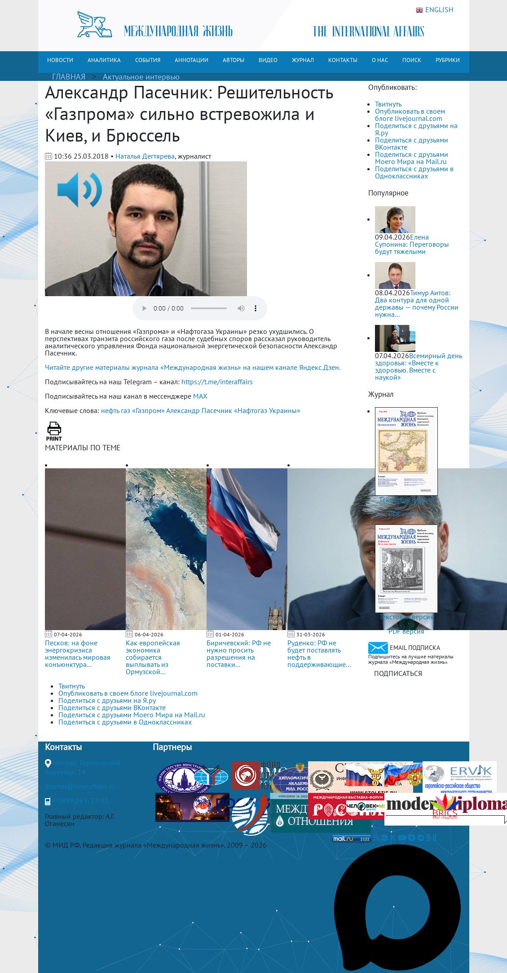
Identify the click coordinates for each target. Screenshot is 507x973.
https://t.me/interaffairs (217, 381)
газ (125, 410)
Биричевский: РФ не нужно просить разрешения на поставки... (239, 653)
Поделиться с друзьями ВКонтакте (411, 143)
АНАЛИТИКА (104, 60)
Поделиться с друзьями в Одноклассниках (414, 172)
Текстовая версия (406, 499)
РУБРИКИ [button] (448, 60)
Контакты (63, 747)
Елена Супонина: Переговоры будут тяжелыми (412, 244)
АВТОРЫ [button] (233, 60)
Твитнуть (388, 103)
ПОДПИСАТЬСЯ (398, 673)
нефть (110, 410)
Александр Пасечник (199, 410)
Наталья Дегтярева (145, 155)
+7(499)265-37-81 (80, 800)
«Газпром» (148, 410)
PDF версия (406, 513)
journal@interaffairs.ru (80, 786)
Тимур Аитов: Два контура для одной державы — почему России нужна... (417, 303)
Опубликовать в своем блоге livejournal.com (410, 115)
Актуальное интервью (141, 76)
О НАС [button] (380, 60)
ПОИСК (411, 60)
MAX (200, 395)
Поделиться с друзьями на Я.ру (416, 129)
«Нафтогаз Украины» (267, 410)
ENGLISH (435, 10)
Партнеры (172, 747)
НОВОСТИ (60, 60)
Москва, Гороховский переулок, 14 (82, 767)
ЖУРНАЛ (303, 60)
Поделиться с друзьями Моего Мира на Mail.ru (411, 158)
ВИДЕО (268, 60)
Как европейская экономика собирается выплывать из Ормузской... (153, 657)
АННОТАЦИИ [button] (191, 60)
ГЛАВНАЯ (68, 76)
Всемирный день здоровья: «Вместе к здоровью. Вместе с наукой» (418, 366)
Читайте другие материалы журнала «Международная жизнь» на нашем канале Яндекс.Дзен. (192, 367)
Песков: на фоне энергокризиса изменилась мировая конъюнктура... (77, 653)
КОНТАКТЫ (342, 60)
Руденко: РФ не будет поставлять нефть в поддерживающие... (319, 653)
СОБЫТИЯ (147, 60)
